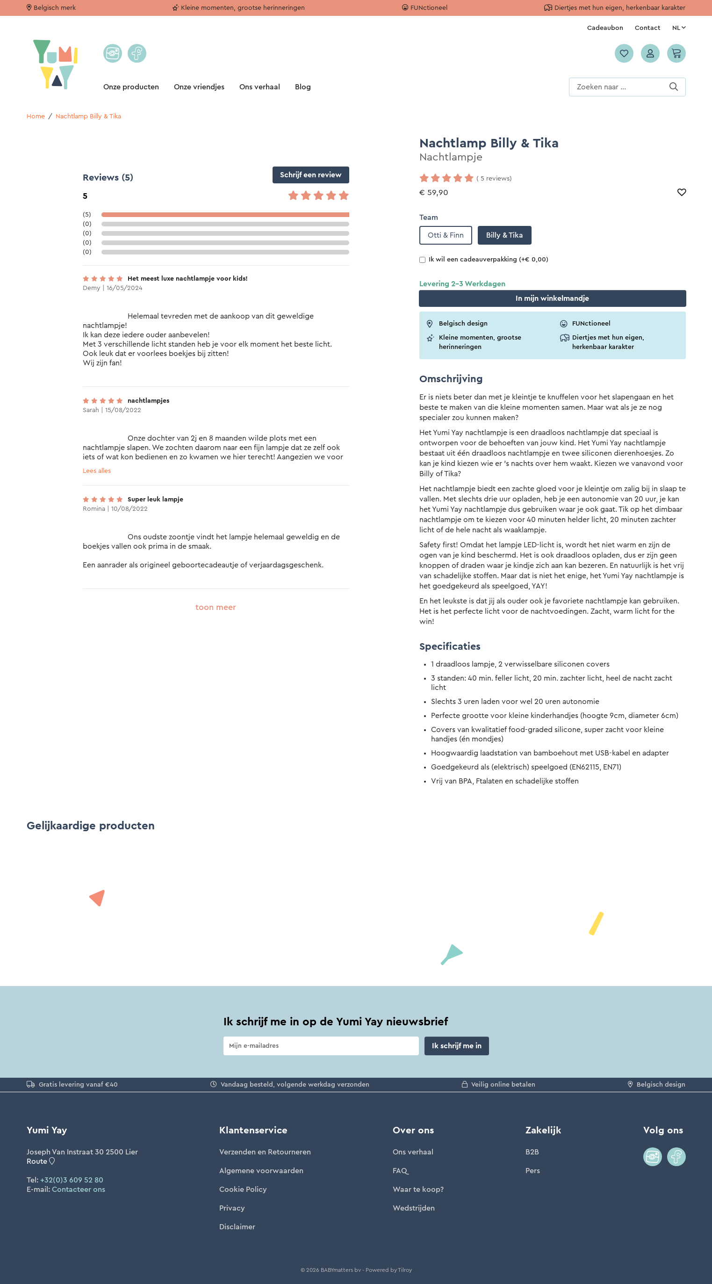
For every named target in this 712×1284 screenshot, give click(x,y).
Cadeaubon (605, 28)
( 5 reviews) (494, 178)
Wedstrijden (414, 1208)
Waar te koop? (418, 1189)
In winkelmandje (552, 298)
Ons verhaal (259, 87)
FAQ (400, 1171)
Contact (648, 28)
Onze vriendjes (199, 87)
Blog (303, 87)
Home (36, 116)
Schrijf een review (311, 175)
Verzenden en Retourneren (265, 1152)
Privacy (232, 1208)
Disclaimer (237, 1227)
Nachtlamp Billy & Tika (88, 116)
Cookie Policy (243, 1189)
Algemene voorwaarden (261, 1171)
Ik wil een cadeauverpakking (483, 259)
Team (428, 217)
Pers (532, 1171)
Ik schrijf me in (457, 1046)
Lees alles (97, 471)
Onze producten (131, 87)
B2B (532, 1152)
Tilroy (405, 1270)
